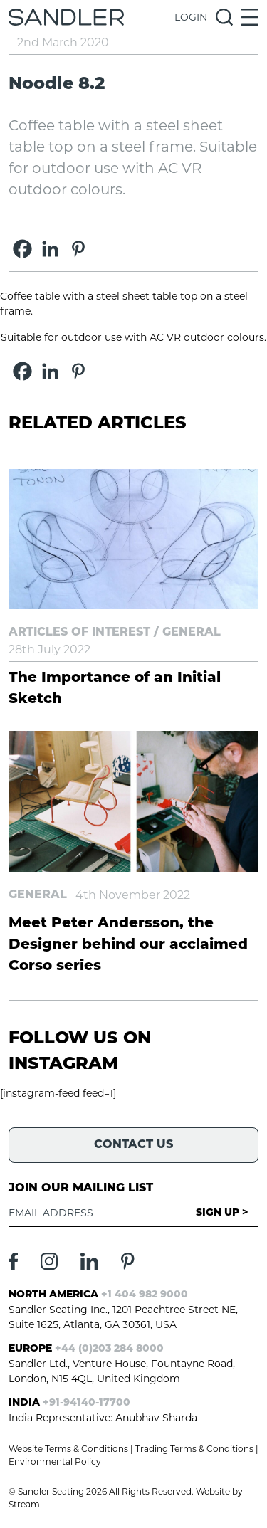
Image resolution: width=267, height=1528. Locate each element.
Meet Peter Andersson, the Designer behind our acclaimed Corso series (128, 945)
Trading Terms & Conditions (194, 1448)
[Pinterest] (78, 248)
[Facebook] (22, 248)
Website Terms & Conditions (68, 1448)
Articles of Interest (79, 632)
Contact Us (133, 1145)
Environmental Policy (55, 1461)
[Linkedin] (50, 248)
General (191, 632)
